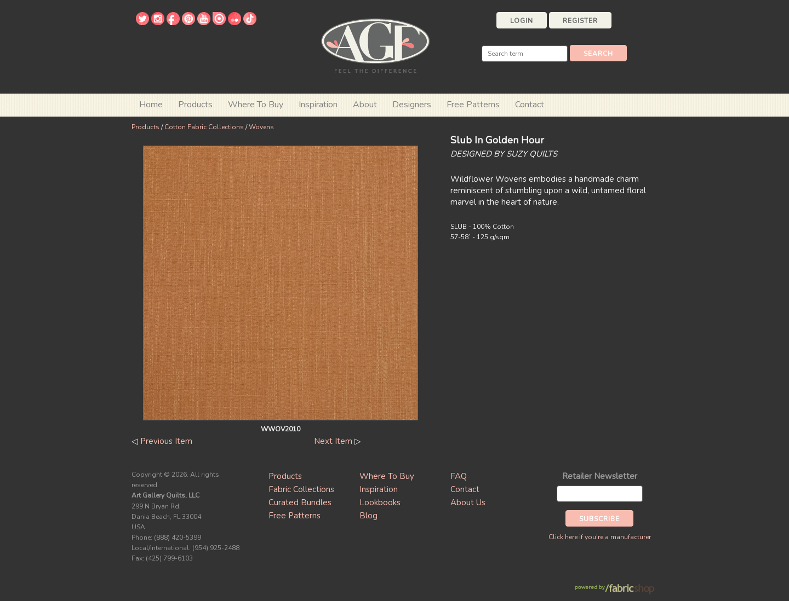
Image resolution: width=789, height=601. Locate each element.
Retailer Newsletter (599, 476)
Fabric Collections (301, 489)
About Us (467, 502)
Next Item (333, 441)
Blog (368, 515)
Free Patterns (473, 105)
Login (521, 20)
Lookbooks (380, 502)
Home (151, 105)
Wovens (261, 127)
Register (580, 20)
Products (145, 127)
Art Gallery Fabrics (375, 45)
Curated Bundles (299, 502)
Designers (411, 105)
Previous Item (166, 441)
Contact (529, 105)
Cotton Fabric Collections (204, 127)
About (365, 105)
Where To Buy (386, 476)
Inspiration (318, 105)
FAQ (458, 476)
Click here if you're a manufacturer (599, 537)
